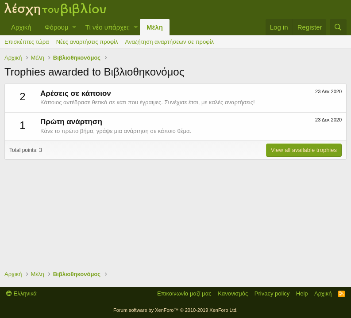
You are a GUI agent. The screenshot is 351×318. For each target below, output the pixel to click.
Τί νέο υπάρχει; (107, 27)
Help (302, 293)
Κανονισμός (233, 293)
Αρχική (21, 27)
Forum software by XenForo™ (175, 310)
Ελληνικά (21, 293)
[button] (74, 27)
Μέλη (155, 27)
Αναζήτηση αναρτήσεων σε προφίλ (169, 41)
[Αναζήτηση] (338, 27)
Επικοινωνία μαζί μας (184, 293)
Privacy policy (272, 293)
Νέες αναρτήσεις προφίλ (87, 41)
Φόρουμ (57, 27)
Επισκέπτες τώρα (26, 41)
